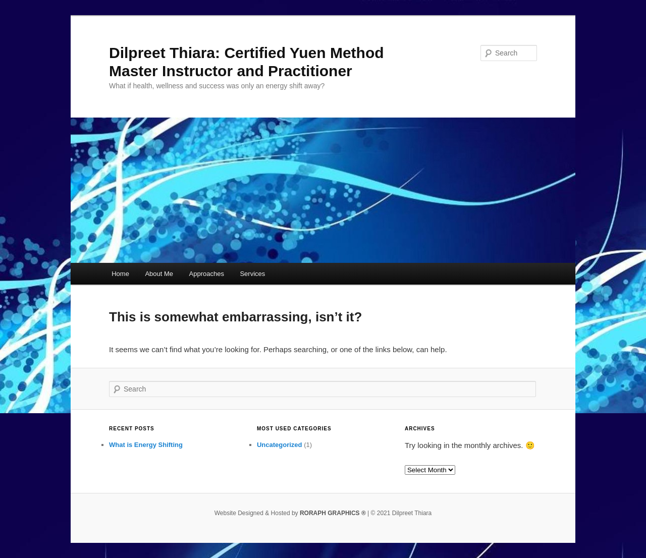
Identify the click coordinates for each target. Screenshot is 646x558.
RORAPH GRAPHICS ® (333, 513)
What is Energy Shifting (146, 445)
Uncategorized (279, 445)
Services (252, 273)
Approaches (206, 273)
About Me (159, 273)
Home (120, 273)
